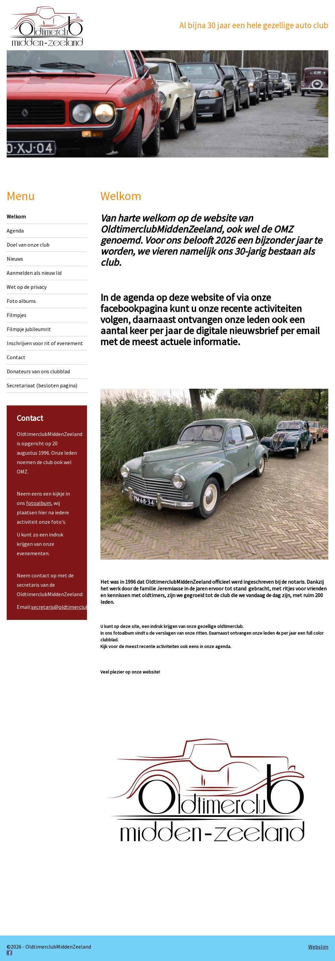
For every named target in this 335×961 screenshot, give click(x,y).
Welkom (16, 216)
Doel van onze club (28, 244)
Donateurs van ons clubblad (38, 371)
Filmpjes (16, 315)
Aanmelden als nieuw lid (34, 272)
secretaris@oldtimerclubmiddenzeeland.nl (80, 606)
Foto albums (21, 301)
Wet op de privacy (27, 286)
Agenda (15, 230)
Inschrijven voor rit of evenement (45, 343)
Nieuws (15, 258)
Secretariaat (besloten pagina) (42, 385)
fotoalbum (38, 503)
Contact (16, 357)
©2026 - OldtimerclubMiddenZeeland (49, 946)
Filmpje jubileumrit (29, 329)
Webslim (318, 946)
